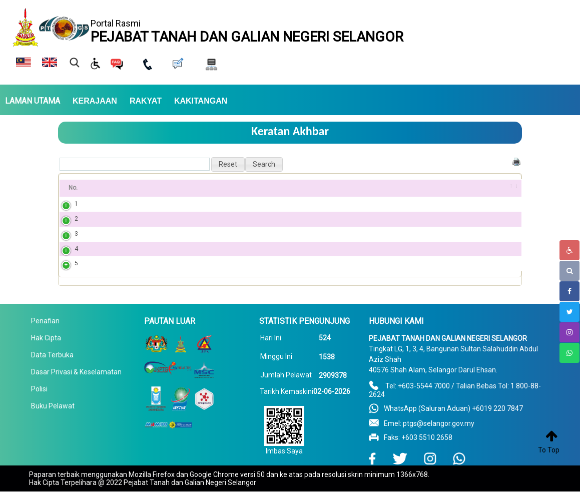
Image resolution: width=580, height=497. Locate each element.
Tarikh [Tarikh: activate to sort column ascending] (441, 187)
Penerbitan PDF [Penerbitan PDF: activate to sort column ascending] (346, 187)
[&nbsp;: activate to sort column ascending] (508, 188)
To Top (548, 450)
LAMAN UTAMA (32, 101)
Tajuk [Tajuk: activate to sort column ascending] (111, 187)
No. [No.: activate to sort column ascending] (73, 187)
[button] (228, 164)
